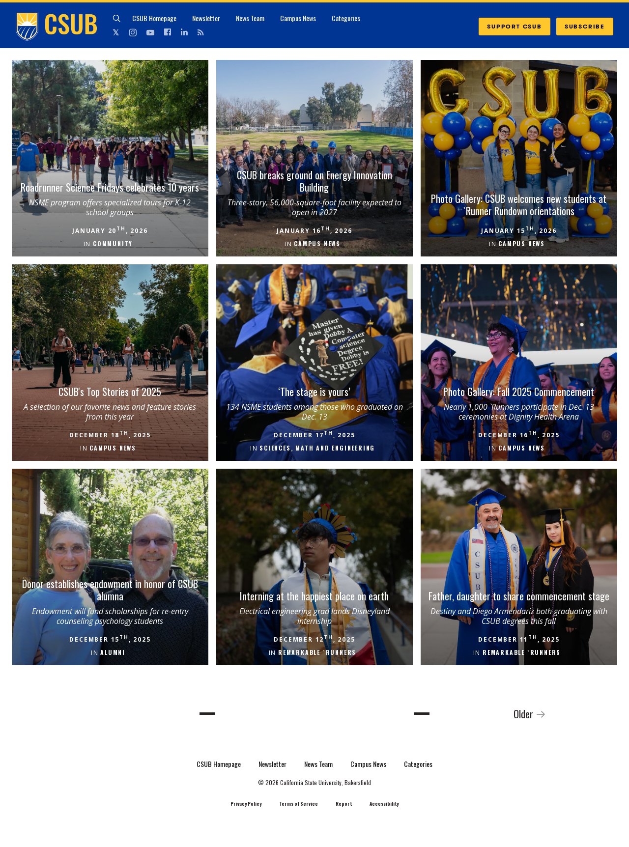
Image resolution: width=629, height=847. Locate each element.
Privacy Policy (245, 803)
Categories (346, 18)
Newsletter (206, 18)
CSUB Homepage (154, 18)
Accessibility (384, 803)
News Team (250, 18)
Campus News (298, 18)
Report (344, 803)
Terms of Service (298, 803)
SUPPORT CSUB (514, 26)
